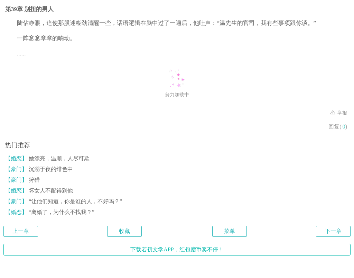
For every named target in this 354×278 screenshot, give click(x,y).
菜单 (229, 231)
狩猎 (22, 180)
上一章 (20, 231)
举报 (338, 113)
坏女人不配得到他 (39, 191)
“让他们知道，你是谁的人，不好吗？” (63, 201)
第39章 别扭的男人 (29, 9)
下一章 (333, 231)
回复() (337, 126)
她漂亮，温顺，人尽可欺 (47, 158)
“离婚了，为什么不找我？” (49, 212)
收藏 (124, 231)
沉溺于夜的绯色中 (39, 169)
